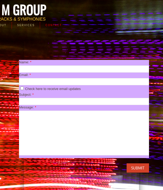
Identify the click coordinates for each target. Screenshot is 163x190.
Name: (25, 62)
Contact (53, 25)
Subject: (26, 95)
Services (26, 25)
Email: (25, 75)
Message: (27, 107)
